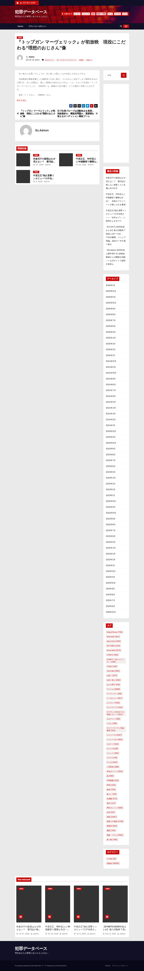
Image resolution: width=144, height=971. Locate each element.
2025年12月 (111, 291)
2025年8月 (111, 314)
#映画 (81, 60)
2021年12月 (111, 571)
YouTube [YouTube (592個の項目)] (113, 671)
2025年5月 (111, 332)
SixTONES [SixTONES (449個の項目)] (113, 646)
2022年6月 (111, 536)
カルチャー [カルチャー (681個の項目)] (113, 719)
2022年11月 (111, 507)
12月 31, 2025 (111, 934)
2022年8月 (111, 524)
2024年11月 (111, 367)
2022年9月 (110, 518)
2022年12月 (111, 501)
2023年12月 (111, 431)
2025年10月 (111, 302)
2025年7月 (111, 320)
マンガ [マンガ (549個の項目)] (112, 762)
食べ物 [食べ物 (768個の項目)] (112, 839)
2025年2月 (111, 349)
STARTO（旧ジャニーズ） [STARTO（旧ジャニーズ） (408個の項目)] (115, 660)
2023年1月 (110, 495)
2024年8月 (111, 384)
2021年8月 (110, 594)
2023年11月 (111, 437)
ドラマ (125, 14)
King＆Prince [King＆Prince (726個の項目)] (115, 632)
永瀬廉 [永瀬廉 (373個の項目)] (112, 798)
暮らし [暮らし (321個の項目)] (112, 794)
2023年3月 (110, 483)
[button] (121, 26)
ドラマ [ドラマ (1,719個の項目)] (112, 758)
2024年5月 (111, 402)
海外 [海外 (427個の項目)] (111, 803)
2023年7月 (111, 460)
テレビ (110, 14)
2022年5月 (111, 542)
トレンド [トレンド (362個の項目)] (113, 753)
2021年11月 (110, 577)
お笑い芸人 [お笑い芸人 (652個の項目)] (114, 680)
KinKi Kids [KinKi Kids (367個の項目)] (113, 636)
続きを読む (22, 100)
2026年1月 (110, 285)
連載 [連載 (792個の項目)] (111, 830)
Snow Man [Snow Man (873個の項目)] (114, 650)
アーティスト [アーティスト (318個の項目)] (114, 693)
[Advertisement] (116, 123)
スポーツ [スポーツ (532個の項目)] (113, 744)
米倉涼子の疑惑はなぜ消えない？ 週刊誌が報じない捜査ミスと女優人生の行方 (28, 931)
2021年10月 (111, 582)
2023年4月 (111, 477)
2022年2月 (110, 559)
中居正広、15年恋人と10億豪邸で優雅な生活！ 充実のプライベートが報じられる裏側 (57, 931)
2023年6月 (111, 466)
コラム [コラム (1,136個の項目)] (112, 723)
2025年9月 (111, 308)
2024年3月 (111, 413)
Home (20, 26)
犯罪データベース (31, 12)
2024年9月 (111, 378)
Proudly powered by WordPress (28, 965)
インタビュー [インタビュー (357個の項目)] (114, 698)
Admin (31, 57)
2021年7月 (110, 600)
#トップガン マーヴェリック (66, 60)
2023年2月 (110, 489)
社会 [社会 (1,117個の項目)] (111, 812)
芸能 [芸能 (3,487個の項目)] (112, 817)
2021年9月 (110, 588)
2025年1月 (110, 355)
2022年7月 (111, 530)
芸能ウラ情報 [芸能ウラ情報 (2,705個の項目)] (115, 821)
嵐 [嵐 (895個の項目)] (110, 776)
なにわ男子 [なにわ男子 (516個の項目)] (113, 684)
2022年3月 (110, 553)
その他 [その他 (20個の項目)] (111, 859)
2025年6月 (111, 326)
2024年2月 (111, 419)
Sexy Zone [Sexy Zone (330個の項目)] (114, 641)
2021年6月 (110, 606)
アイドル (117, 14)
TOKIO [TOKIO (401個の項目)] (112, 666)
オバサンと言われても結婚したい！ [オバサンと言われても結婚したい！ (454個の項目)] (115, 713)
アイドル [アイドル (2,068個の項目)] (113, 689)
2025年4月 (111, 337)
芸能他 (20, 37)
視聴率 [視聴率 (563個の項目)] (112, 826)
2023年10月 (111, 442)
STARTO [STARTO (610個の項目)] (112, 655)
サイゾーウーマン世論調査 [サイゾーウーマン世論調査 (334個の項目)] (115, 729)
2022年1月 (110, 565)
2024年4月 (111, 407)
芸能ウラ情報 (101, 14)
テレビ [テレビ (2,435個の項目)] (112, 748)
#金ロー (89, 60)
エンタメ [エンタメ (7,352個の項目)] (113, 703)
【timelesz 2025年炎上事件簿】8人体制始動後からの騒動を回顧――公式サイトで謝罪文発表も (115, 257)
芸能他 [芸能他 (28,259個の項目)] (113, 863)
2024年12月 (111, 361)
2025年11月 (111, 297)
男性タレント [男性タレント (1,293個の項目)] (115, 808)
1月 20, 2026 (81, 164)
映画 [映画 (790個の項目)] (111, 789)
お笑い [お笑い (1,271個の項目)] (112, 675)
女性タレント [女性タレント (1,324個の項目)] (115, 771)
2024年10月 (111, 372)
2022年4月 (111, 547)
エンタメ (77, 14)
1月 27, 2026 (38, 164)
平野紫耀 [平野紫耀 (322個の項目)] (113, 780)
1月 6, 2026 (38, 181)
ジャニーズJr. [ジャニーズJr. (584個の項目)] (115, 739)
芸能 (93, 14)
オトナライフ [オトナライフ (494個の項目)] (115, 707)
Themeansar (61, 965)
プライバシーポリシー (37, 26)
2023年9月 (110, 448)
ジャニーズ (86, 14)
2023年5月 (111, 472)
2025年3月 (111, 343)
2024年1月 (110, 425)
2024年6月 (111, 396)
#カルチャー (49, 60)
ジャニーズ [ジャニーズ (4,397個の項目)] (114, 735)
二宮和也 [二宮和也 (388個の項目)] (113, 767)
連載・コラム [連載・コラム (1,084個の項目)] (115, 835)
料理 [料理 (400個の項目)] (111, 785)
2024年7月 (111, 390)
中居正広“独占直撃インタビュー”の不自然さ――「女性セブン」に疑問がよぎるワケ (86, 931)
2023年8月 (111, 454)
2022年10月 (111, 512)
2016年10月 (111, 612)
